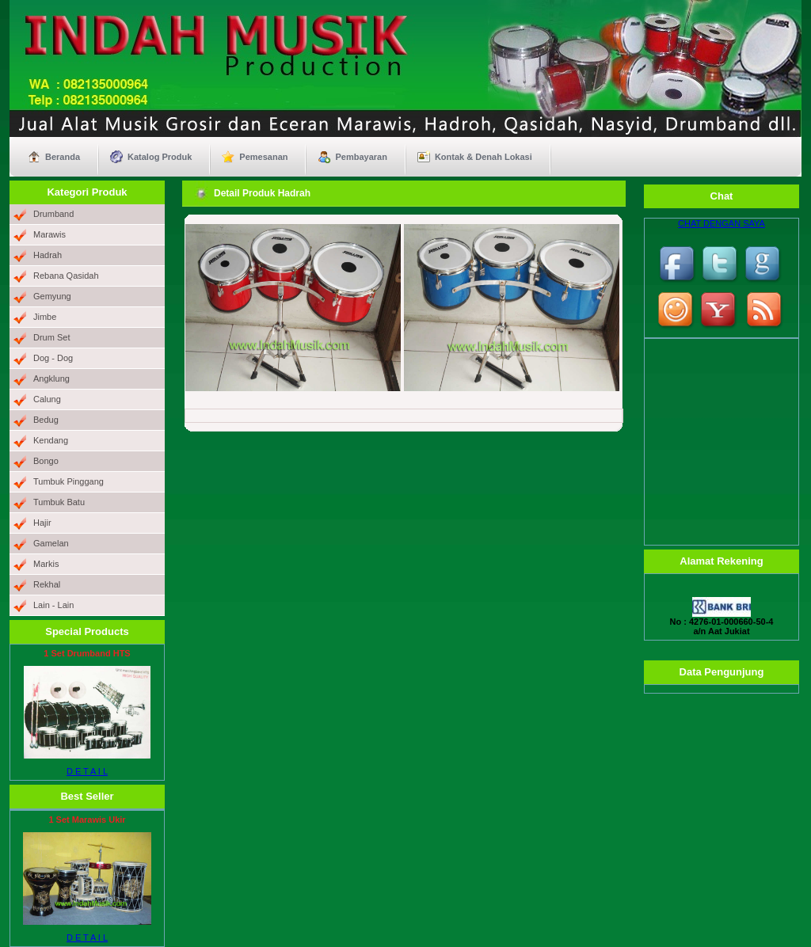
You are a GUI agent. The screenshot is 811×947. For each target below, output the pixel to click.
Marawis (49, 234)
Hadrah (47, 255)
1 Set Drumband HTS (87, 653)
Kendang (50, 440)
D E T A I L (87, 771)
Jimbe (44, 316)
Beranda (62, 157)
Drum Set (51, 337)
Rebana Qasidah (66, 275)
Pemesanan (263, 157)
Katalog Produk (160, 157)
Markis (46, 564)
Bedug (46, 419)
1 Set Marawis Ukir (86, 819)
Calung (47, 399)
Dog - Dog (53, 358)
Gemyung (52, 296)
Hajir (42, 522)
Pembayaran (360, 157)
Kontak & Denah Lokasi (483, 157)
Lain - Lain (53, 605)
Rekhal (46, 584)
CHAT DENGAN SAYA (721, 223)
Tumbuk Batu (59, 502)
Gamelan (51, 543)
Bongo (46, 461)
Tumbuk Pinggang (68, 481)
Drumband (53, 214)
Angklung (51, 378)
